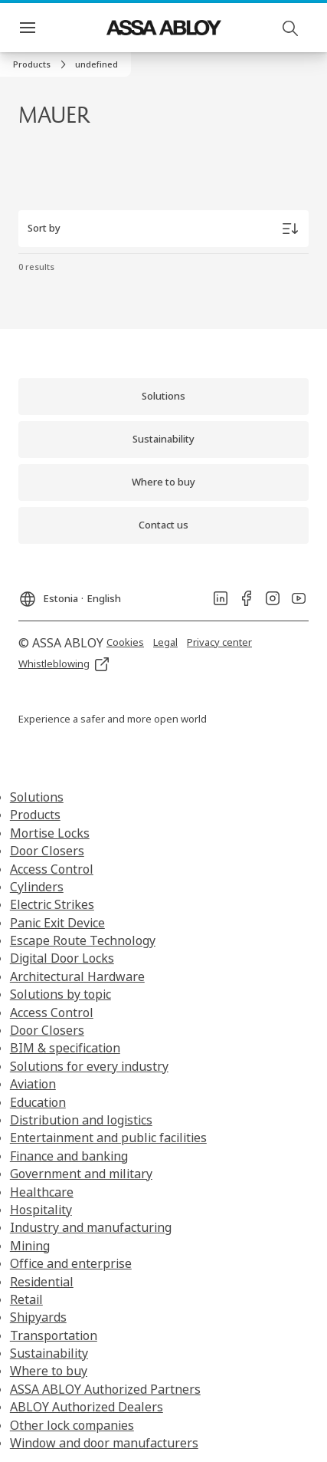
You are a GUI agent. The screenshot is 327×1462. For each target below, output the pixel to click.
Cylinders (37, 886)
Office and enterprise (71, 1263)
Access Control (51, 869)
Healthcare (42, 1192)
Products (35, 814)
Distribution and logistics (81, 1119)
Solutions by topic (60, 994)
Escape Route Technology (82, 940)
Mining (30, 1245)
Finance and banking (69, 1156)
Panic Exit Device (57, 922)
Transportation (53, 1335)
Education (38, 1102)
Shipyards (38, 1317)
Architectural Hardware (77, 976)
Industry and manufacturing (91, 1227)
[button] (96, 64)
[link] (41, 64)
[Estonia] (69, 594)
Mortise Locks (50, 833)
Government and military (81, 1173)
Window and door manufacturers (104, 1442)
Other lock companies (72, 1425)
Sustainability (49, 1353)
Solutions (37, 797)
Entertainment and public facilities (108, 1137)
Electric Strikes (52, 904)
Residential (42, 1281)
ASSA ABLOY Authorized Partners (105, 1389)
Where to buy (48, 1370)
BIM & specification (65, 1047)
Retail (26, 1299)
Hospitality (41, 1209)
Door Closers (47, 850)
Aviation (33, 1083)
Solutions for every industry (89, 1066)
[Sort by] (163, 228)
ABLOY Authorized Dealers (86, 1406)
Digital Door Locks (62, 958)
